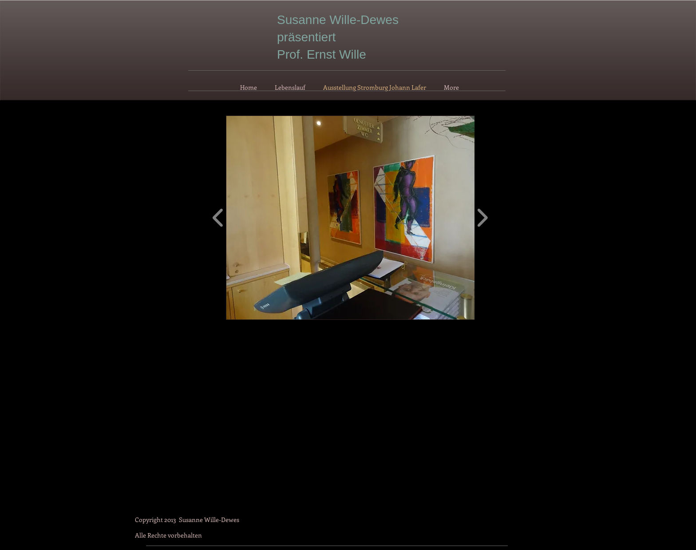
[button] (362, 218)
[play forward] (482, 217)
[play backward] (218, 217)
